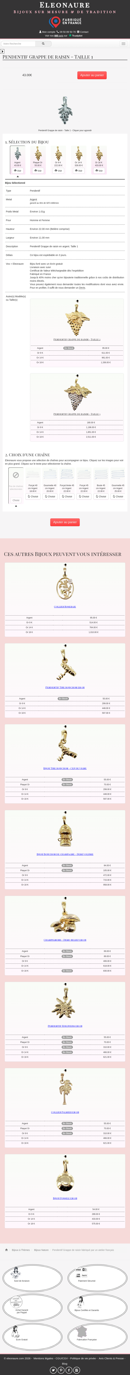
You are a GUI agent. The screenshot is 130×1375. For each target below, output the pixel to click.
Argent (33, 199)
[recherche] (43, 44)
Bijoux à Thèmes (20, 1250)
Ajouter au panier (92, 75)
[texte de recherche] (18, 44)
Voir (17, 170)
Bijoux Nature (41, 1250)
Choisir (33, 496)
